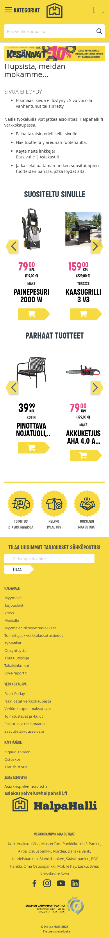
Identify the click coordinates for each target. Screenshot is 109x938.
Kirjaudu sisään (17, 751)
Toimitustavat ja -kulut (23, 716)
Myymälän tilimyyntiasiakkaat (30, 627)
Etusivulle (25, 157)
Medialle (11, 620)
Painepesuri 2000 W (31, 295)
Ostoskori (12, 759)
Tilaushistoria (15, 766)
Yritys (9, 612)
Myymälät (13, 597)
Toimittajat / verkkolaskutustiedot (33, 635)
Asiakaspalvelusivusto (25, 786)
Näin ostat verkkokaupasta (27, 701)
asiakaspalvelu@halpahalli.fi (35, 793)
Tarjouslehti (14, 605)
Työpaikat (13, 643)
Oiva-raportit (15, 673)
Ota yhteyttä (15, 650)
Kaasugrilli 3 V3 (83, 295)
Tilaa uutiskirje (16, 658)
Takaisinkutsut (16, 665)
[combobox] (54, 31)
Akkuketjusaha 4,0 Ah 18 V (83, 440)
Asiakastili (49, 157)
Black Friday (14, 693)
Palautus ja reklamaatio (24, 723)
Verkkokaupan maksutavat (27, 708)
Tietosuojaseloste (57, 931)
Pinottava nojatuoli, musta (31, 433)
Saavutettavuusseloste (24, 731)
